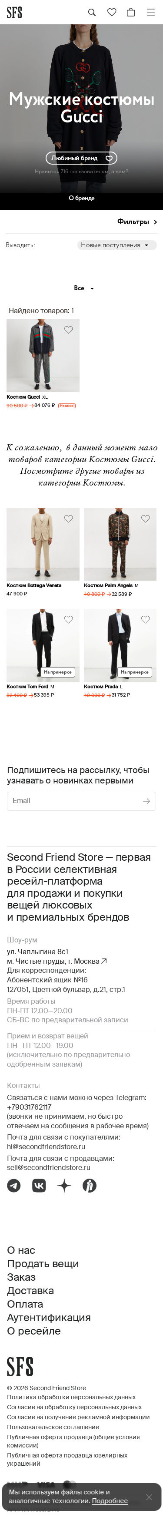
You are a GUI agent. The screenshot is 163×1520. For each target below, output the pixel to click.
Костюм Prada (101, 686)
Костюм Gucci (23, 397)
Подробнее (110, 1501)
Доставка (30, 1291)
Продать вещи (43, 1264)
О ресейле (34, 1331)
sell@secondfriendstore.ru (48, 1168)
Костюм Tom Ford (27, 686)
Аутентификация (49, 1318)
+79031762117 (29, 1107)
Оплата (25, 1304)
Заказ (21, 1277)
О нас (21, 1251)
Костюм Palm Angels (108, 585)
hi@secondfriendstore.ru (46, 1147)
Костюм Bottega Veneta (34, 585)
